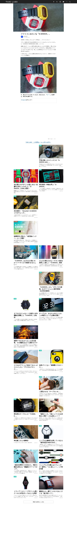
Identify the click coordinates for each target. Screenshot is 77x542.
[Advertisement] (38, 525)
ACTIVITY (15, 426)
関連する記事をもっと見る (38, 502)
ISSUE (15, 326)
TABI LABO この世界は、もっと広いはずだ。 (38, 142)
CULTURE (15, 221)
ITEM (40, 145)
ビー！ (48, 95)
